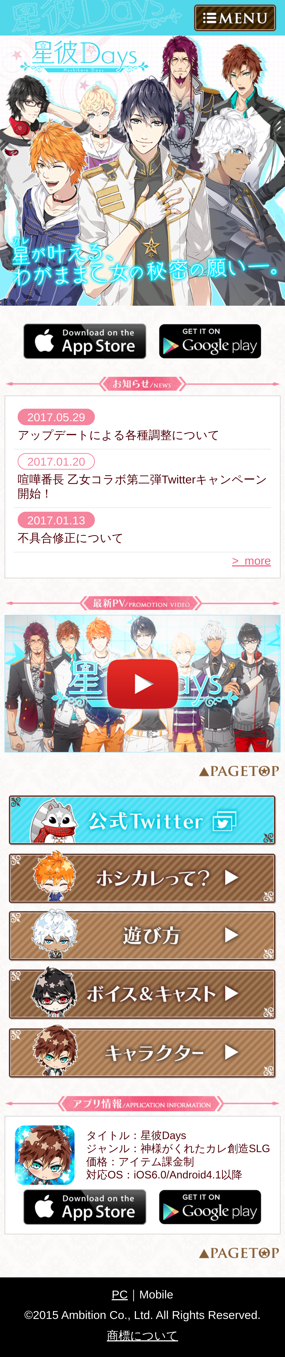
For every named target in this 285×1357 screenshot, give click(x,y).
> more (251, 560)
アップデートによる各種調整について (119, 434)
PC (120, 1294)
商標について (142, 1335)
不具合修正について (71, 537)
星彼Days (84, 56)
